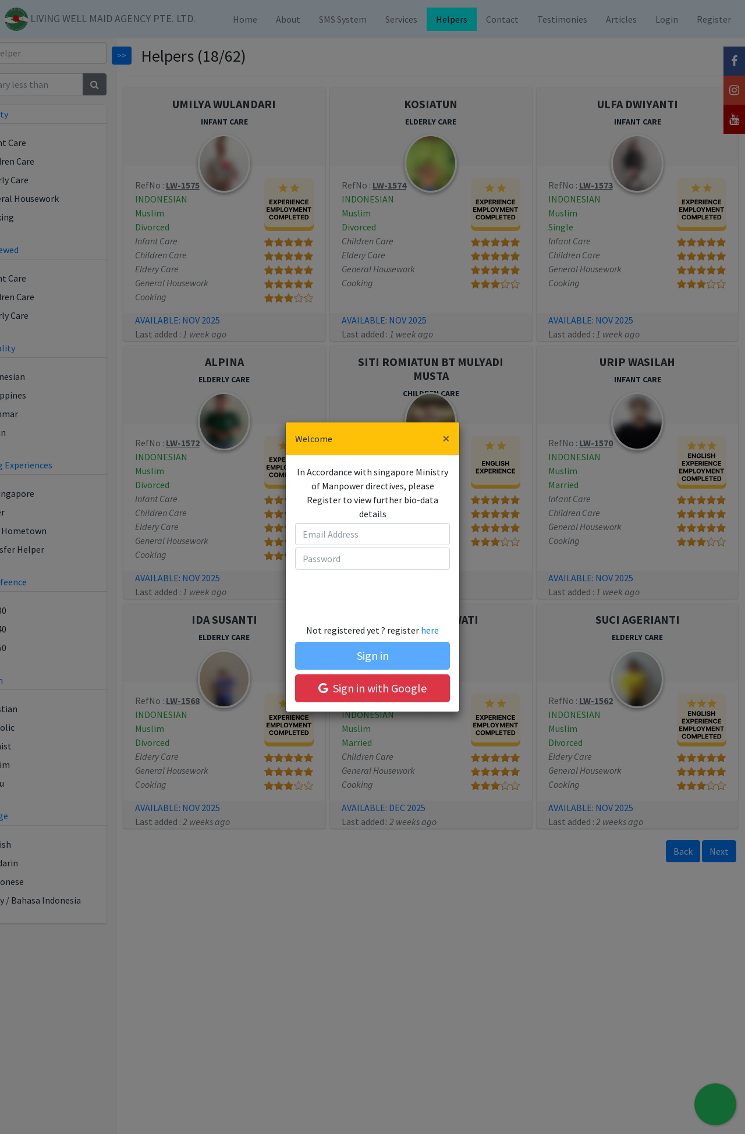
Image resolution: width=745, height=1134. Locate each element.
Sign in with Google (372, 688)
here (430, 630)
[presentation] (361, 591)
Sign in (373, 655)
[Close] (446, 438)
